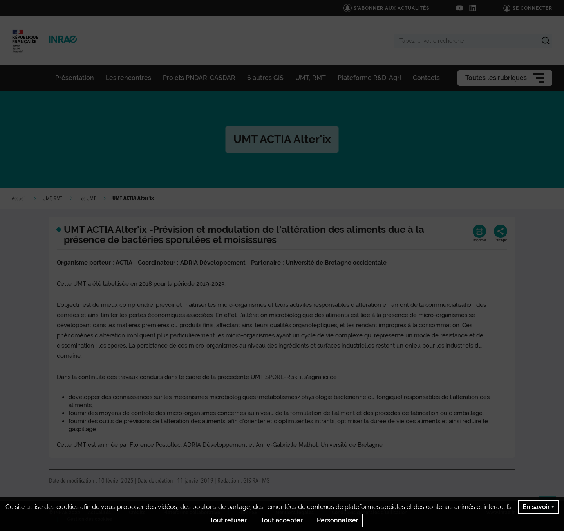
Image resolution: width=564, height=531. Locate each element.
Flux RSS (247, 512)
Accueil (19, 198)
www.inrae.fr (500, 512)
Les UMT (87, 198)
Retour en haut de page (550, 507)
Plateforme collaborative (191, 512)
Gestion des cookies (89, 519)
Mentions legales (294, 512)
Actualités (99, 512)
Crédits (137, 512)
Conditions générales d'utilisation (369, 512)
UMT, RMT (52, 198)
